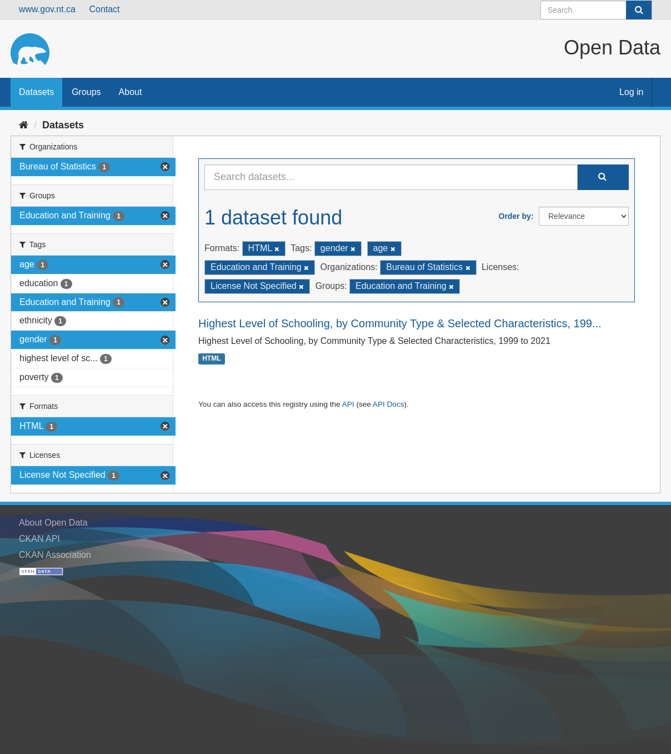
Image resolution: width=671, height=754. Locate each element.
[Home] (23, 125)
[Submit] (639, 10)
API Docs (388, 404)
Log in (631, 92)
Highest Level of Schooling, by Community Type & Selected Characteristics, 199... (400, 323)
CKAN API (39, 538)
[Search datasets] (596, 10)
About (130, 92)
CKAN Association (55, 555)
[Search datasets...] (391, 177)
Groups (86, 92)
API (348, 404)
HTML (211, 359)
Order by (515, 216)
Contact (104, 9)
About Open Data (53, 522)
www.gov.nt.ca (47, 9)
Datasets (36, 92)
